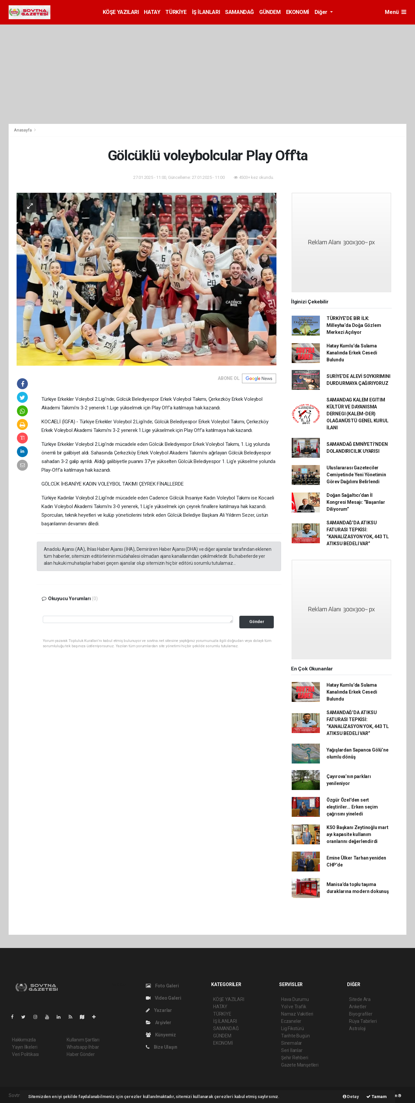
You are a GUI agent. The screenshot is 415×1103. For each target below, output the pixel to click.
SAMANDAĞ (239, 12)
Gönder (256, 621)
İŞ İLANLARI (206, 12)
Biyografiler (361, 1014)
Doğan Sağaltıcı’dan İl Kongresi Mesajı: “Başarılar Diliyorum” (355, 502)
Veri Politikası (25, 1054)
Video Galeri (163, 998)
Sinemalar (291, 1043)
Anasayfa (23, 130)
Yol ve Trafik (293, 1006)
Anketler (357, 1006)
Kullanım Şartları (83, 1039)
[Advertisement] (207, 74)
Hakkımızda (24, 1039)
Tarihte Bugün (295, 1035)
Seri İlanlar (292, 1050)
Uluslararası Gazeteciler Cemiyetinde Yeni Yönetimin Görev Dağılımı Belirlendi (356, 474)
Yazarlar (159, 1010)
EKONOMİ (297, 12)
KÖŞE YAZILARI (121, 12)
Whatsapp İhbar (83, 1047)
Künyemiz (161, 1034)
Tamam (376, 1096)
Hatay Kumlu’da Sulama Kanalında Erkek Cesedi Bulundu (351, 352)
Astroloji (357, 1028)
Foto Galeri (162, 985)
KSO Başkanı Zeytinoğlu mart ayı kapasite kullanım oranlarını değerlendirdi (357, 834)
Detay (351, 1096)
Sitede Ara (360, 999)
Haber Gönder (81, 1054)
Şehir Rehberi (294, 1057)
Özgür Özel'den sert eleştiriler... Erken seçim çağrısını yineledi (352, 806)
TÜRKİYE (175, 12)
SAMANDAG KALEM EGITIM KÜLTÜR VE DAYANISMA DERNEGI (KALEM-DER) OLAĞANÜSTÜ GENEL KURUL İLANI (357, 413)
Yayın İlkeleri (24, 1047)
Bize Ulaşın (161, 1047)
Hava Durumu (295, 999)
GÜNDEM (270, 12)
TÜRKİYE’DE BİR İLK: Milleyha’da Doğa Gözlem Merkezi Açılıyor (353, 325)
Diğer (322, 12)
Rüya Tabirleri (363, 1021)
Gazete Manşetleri (300, 1065)
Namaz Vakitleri (297, 1014)
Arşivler (158, 1022)
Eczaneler (291, 1021)
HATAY (152, 12)
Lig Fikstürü (292, 1028)
